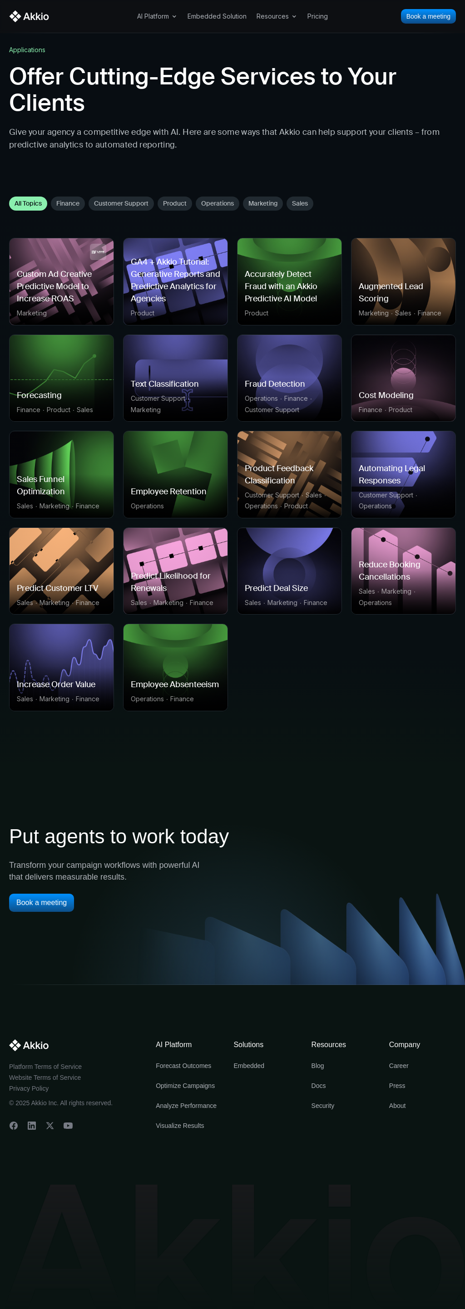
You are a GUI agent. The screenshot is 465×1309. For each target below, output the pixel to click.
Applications (27, 50)
